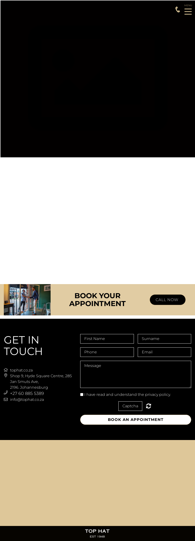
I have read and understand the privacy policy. (127, 394)
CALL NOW (168, 299)
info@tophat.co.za (27, 399)
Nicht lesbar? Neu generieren (148, 406)
